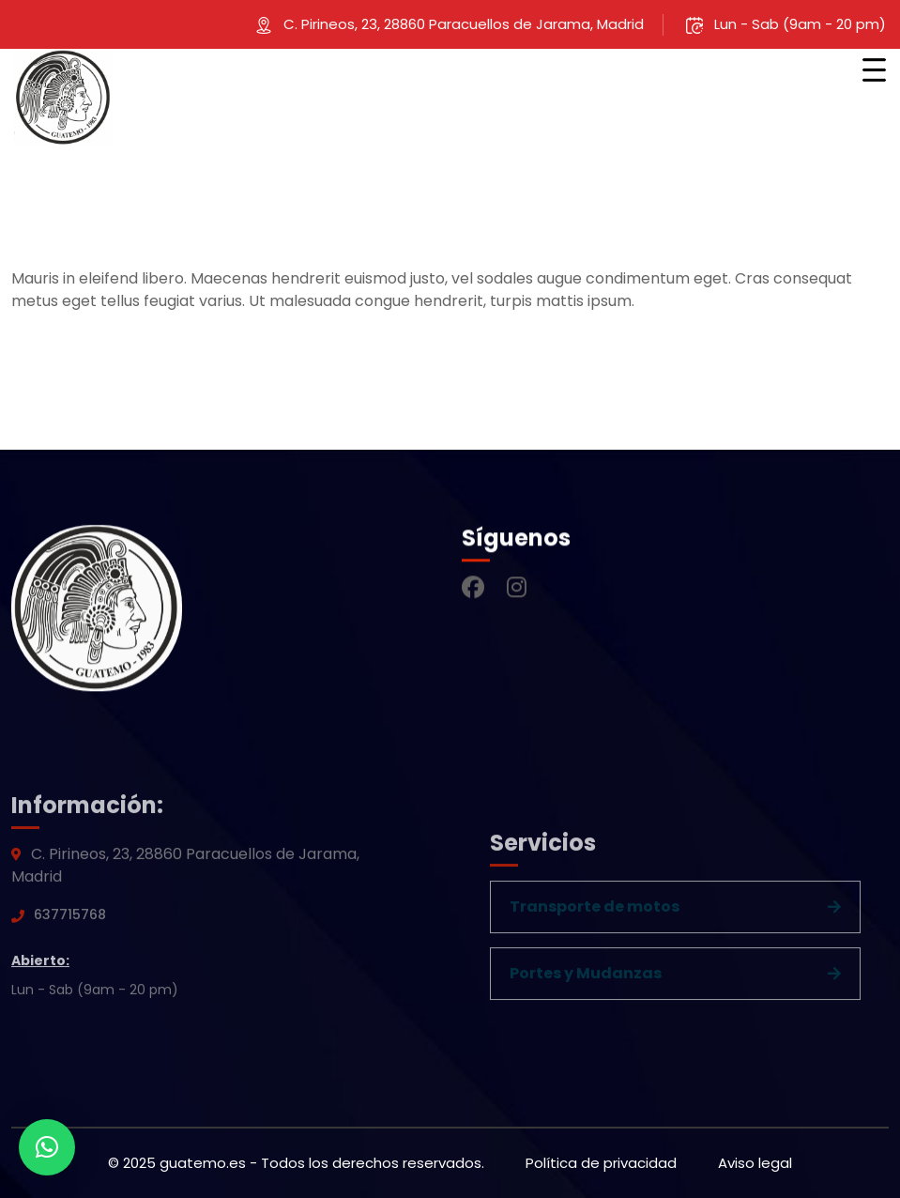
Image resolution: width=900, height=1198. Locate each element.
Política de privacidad (601, 1163)
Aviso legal (755, 1163)
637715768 (70, 919)
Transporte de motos (594, 911)
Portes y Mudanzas (586, 978)
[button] (47, 1147)
